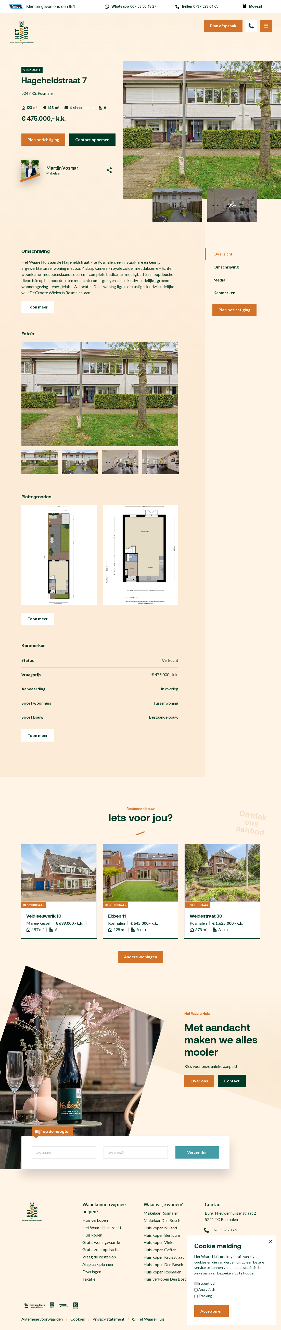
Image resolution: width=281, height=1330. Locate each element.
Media (219, 279)
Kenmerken (224, 292)
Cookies (77, 1318)
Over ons (199, 1080)
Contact (232, 1080)
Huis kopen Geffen (160, 1249)
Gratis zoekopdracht (100, 1249)
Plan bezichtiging (43, 139)
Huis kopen (92, 1234)
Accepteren (211, 1311)
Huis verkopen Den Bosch (166, 1279)
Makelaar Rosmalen (161, 1213)
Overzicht (223, 253)
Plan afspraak (223, 25)
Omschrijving (226, 266)
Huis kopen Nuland (160, 1227)
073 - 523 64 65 (196, 6)
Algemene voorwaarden (42, 1318)
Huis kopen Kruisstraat (164, 1257)
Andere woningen (140, 956)
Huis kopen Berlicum (162, 1235)
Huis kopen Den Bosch (163, 1264)
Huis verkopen (95, 1220)
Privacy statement (108, 1318)
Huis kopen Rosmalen (162, 1271)
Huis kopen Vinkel (159, 1242)
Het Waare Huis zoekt (101, 1227)
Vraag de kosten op (99, 1256)
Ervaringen (91, 1271)
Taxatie (88, 1279)
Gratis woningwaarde (101, 1242)
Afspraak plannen (97, 1264)
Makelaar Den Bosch (162, 1220)
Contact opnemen (92, 139)
